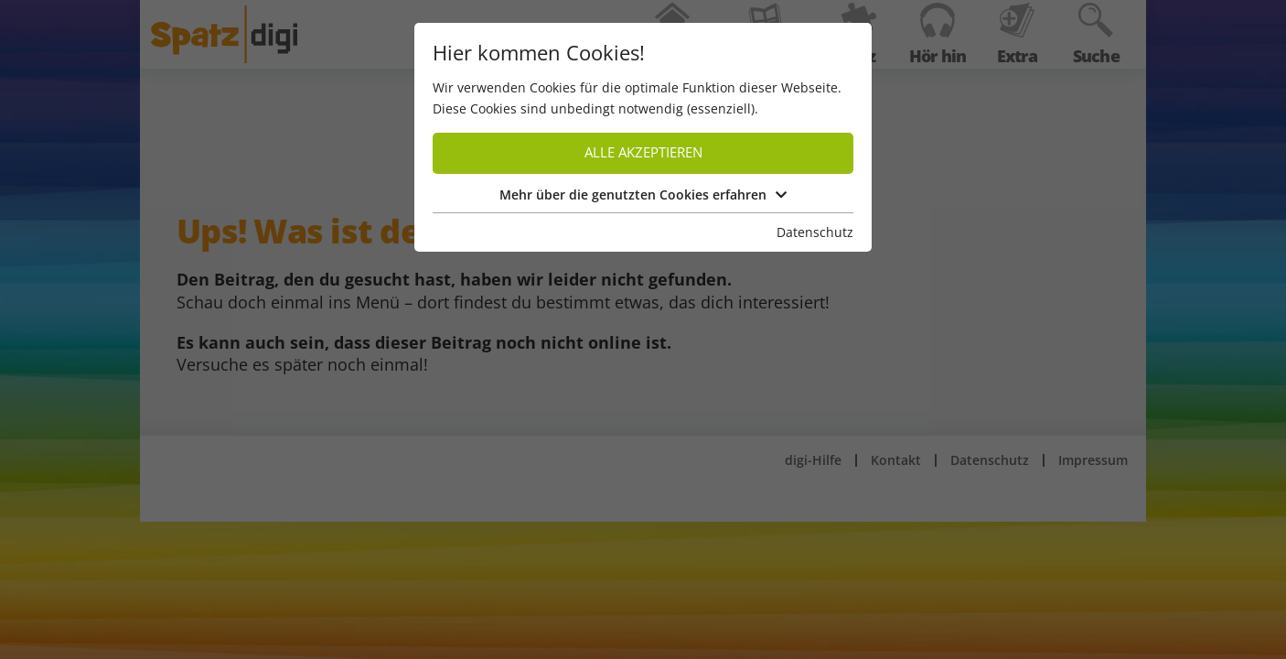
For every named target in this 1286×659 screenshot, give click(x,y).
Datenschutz (815, 232)
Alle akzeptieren (643, 152)
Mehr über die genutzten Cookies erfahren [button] (643, 194)
